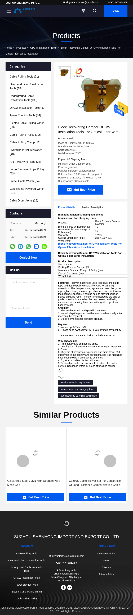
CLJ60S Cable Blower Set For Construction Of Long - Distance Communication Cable (95, 482)
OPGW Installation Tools (43, 47)
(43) (27, 171)
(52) (25, 142)
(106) (26, 134)
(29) (24, 200)
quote (116, 10)
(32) (27, 107)
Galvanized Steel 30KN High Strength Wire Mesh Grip (33, 482)
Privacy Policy (106, 574)
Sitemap (106, 567)
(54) (25, 115)
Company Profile (106, 553)
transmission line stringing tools (77, 389)
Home (9, 47)
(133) (23, 98)
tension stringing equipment (75, 382)
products (21, 47)
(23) (27, 125)
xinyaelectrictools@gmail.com (80, 2)
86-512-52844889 (116, 2)
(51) (27, 190)
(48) (26, 152)
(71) (24, 76)
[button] (23, 461)
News (106, 560)
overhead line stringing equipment (79, 395)
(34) (25, 181)
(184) (27, 86)
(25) (25, 161)
